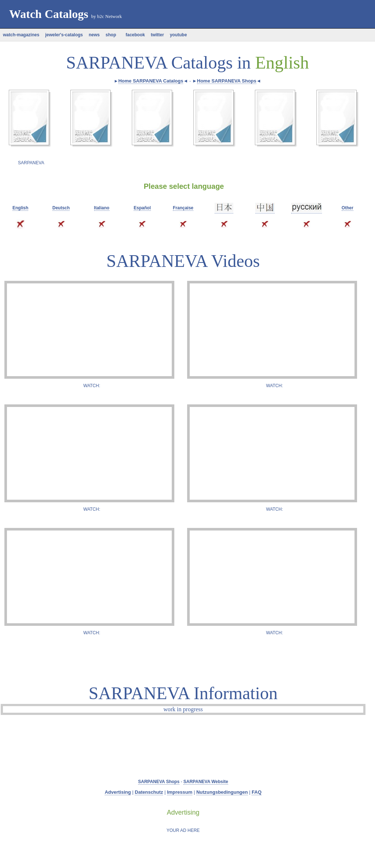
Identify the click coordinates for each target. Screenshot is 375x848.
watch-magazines (21, 34)
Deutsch (61, 207)
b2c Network (109, 16)
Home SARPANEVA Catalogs (150, 81)
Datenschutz (149, 792)
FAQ (256, 792)
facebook (133, 34)
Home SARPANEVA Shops (226, 81)
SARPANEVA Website (205, 781)
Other (347, 207)
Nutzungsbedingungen (222, 792)
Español (142, 207)
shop (110, 34)
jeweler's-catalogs (64, 34)
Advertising (118, 792)
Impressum (179, 792)
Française (183, 207)
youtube (178, 34)
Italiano (101, 207)
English (20, 207)
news (94, 34)
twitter (157, 34)
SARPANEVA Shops (158, 781)
